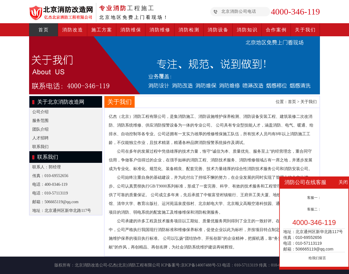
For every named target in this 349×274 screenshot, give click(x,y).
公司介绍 (40, 112)
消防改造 (72, 29)
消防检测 (189, 29)
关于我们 (305, 29)
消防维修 (159, 29)
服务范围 (40, 120)
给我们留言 (317, 258)
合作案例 (276, 29)
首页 (43, 29)
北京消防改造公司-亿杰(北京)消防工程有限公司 (117, 265)
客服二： (314, 209)
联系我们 (40, 147)
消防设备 (218, 29)
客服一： (314, 198)
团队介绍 (40, 129)
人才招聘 (40, 138)
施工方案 (101, 29)
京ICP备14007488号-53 (201, 265)
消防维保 (130, 29)
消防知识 (247, 29)
